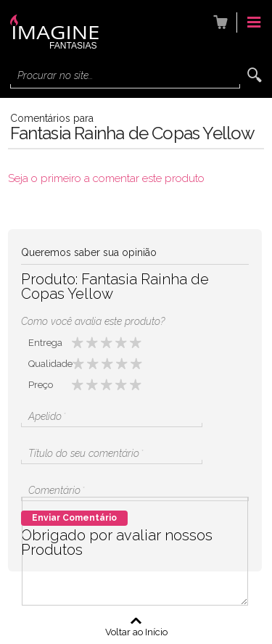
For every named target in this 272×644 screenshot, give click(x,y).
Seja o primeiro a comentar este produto (106, 178)
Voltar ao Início (136, 632)
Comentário (57, 489)
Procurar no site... (55, 75)
